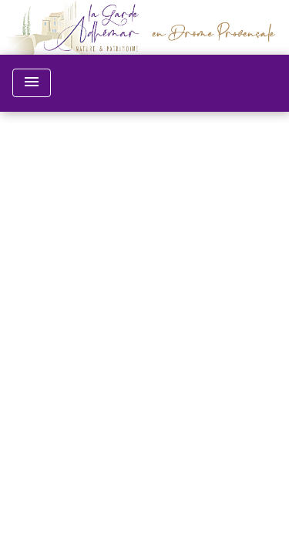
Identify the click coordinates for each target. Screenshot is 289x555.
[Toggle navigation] (31, 83)
